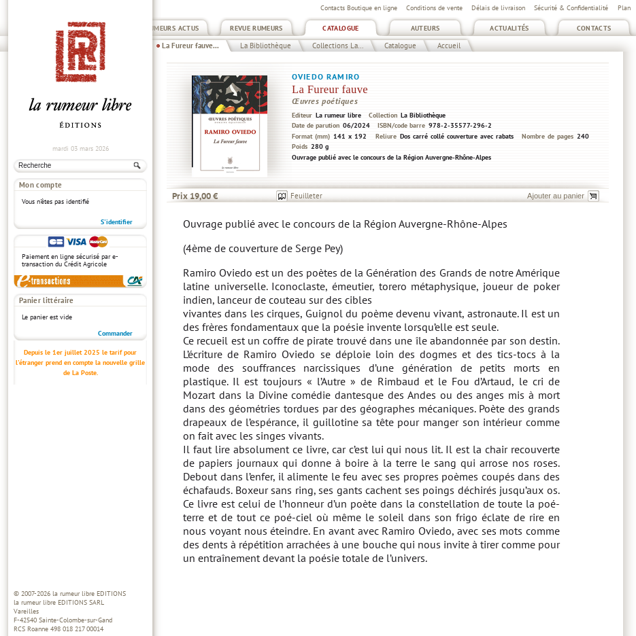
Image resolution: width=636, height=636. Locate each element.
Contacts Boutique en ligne (358, 7)
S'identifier (117, 221)
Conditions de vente (434, 7)
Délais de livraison (498, 7)
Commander (115, 333)
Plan (624, 7)
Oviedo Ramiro (326, 76)
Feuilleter (306, 195)
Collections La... (337, 45)
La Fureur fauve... (190, 45)
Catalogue (340, 28)
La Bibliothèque (265, 45)
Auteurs (425, 28)
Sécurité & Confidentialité (571, 7)
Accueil (449, 45)
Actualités (509, 28)
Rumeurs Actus (172, 28)
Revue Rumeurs (256, 28)
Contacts (594, 28)
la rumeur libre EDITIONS (89, 593)
